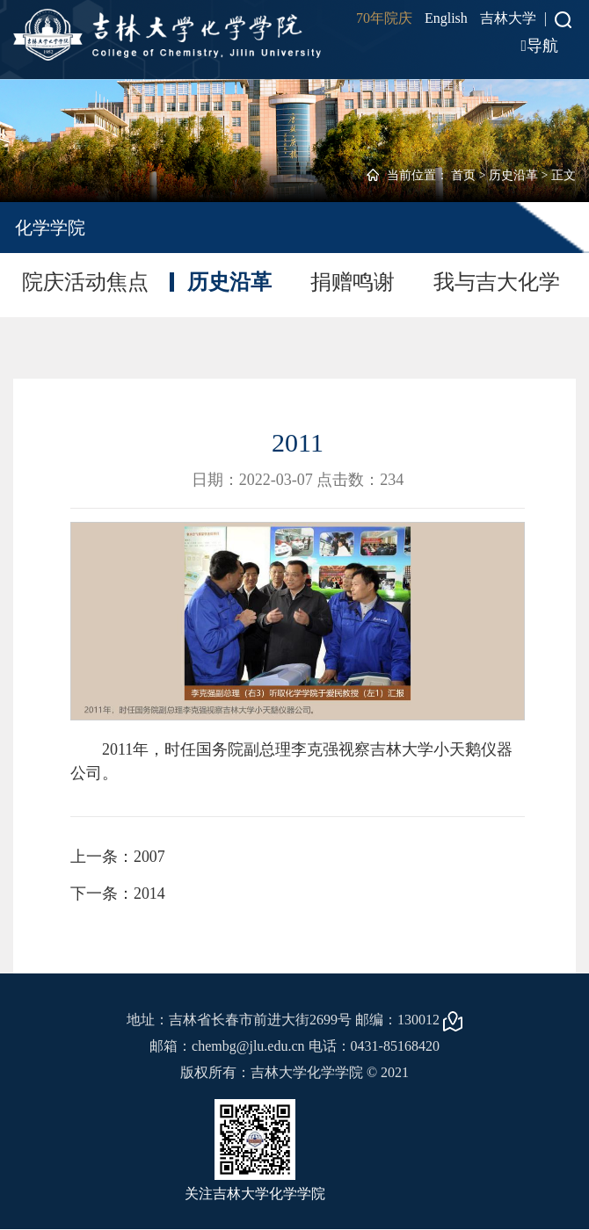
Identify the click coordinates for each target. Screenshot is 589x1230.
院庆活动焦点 (85, 282)
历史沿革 (513, 175)
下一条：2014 (117, 893)
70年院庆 (384, 18)
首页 (463, 175)
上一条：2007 (117, 856)
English (446, 18)
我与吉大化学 (496, 282)
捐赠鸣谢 (352, 282)
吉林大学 (508, 18)
